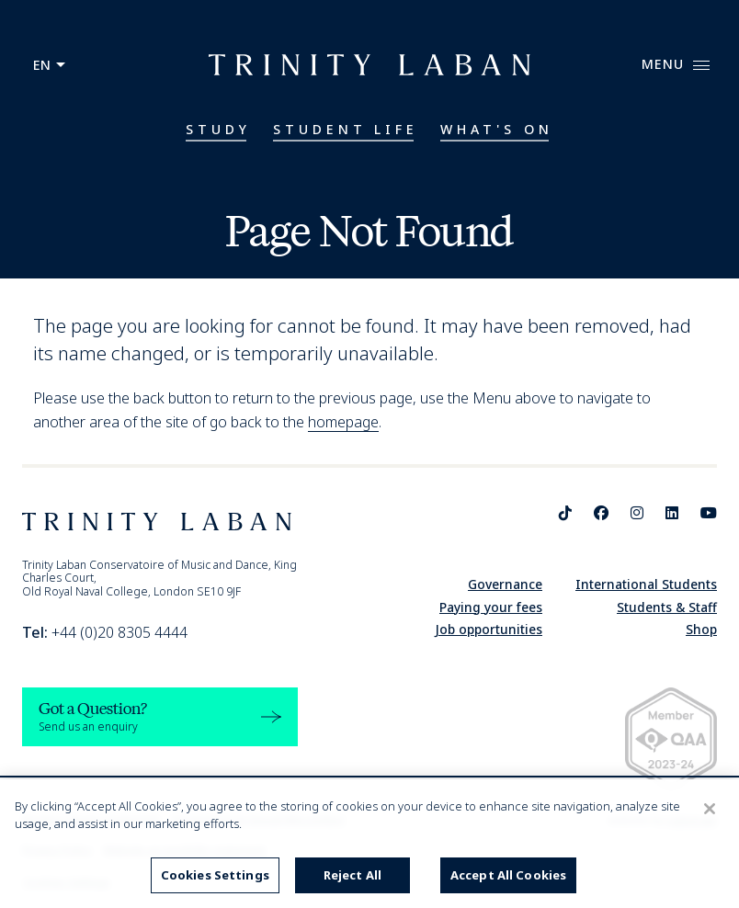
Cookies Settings (215, 875)
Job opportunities (488, 629)
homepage (343, 422)
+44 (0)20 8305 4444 (105, 632)
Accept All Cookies (508, 875)
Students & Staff (667, 607)
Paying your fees (490, 607)
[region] (369, 843)
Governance (505, 584)
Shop (701, 629)
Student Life (346, 129)
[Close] (709, 809)
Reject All (352, 875)
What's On (496, 129)
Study (218, 129)
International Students (646, 584)
